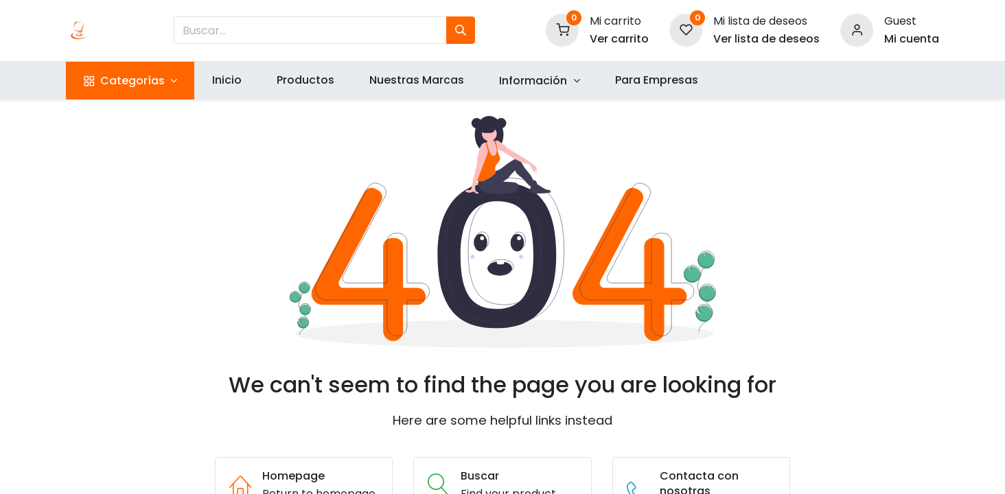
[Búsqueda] (460, 30)
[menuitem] (226, 80)
